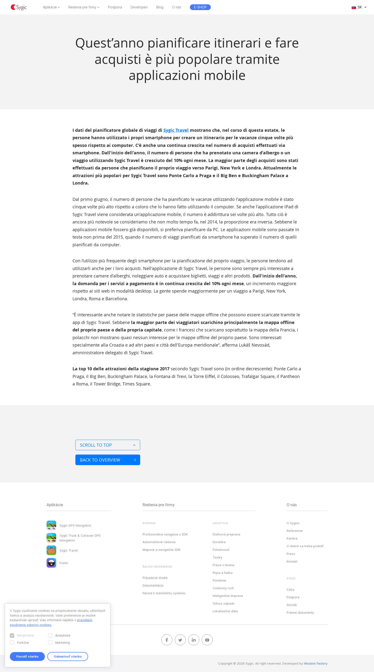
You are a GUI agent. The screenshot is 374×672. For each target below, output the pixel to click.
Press (291, 554)
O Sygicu (293, 523)
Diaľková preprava (226, 534)
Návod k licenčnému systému (164, 593)
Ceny (290, 589)
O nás (176, 7)
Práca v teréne (224, 565)
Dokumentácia (153, 585)
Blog (159, 7)
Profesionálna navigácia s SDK (165, 534)
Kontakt (292, 561)
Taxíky (217, 557)
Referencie (295, 531)
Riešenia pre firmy (82, 7)
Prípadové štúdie (155, 578)
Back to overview (108, 460)
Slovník (292, 605)
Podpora (115, 7)
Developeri (139, 7)
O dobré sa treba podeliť (305, 546)
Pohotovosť (221, 550)
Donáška (219, 542)
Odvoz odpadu (224, 603)
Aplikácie (50, 7)
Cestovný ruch (223, 588)
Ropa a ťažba (223, 573)
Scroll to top (108, 445)
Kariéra (292, 538)
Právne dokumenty (300, 612)
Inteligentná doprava (228, 596)
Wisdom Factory (315, 663)
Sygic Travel (176, 130)
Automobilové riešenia (159, 542)
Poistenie (219, 580)
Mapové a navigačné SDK (162, 550)
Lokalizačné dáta (225, 611)
